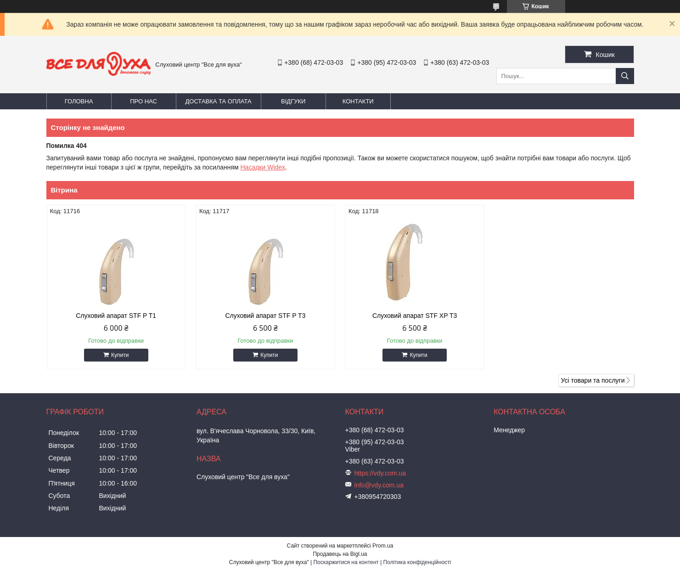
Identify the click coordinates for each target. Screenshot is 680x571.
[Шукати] (625, 76)
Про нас (143, 101)
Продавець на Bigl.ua (340, 554)
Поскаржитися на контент (345, 562)
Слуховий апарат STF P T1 (116, 315)
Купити (120, 355)
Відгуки (293, 101)
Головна (79, 101)
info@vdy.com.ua (379, 485)
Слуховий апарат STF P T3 (265, 315)
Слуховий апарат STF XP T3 (414, 315)
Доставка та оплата (218, 101)
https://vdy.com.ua (380, 473)
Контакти (358, 101)
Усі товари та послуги (593, 380)
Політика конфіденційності (417, 562)
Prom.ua (382, 546)
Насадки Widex (262, 167)
